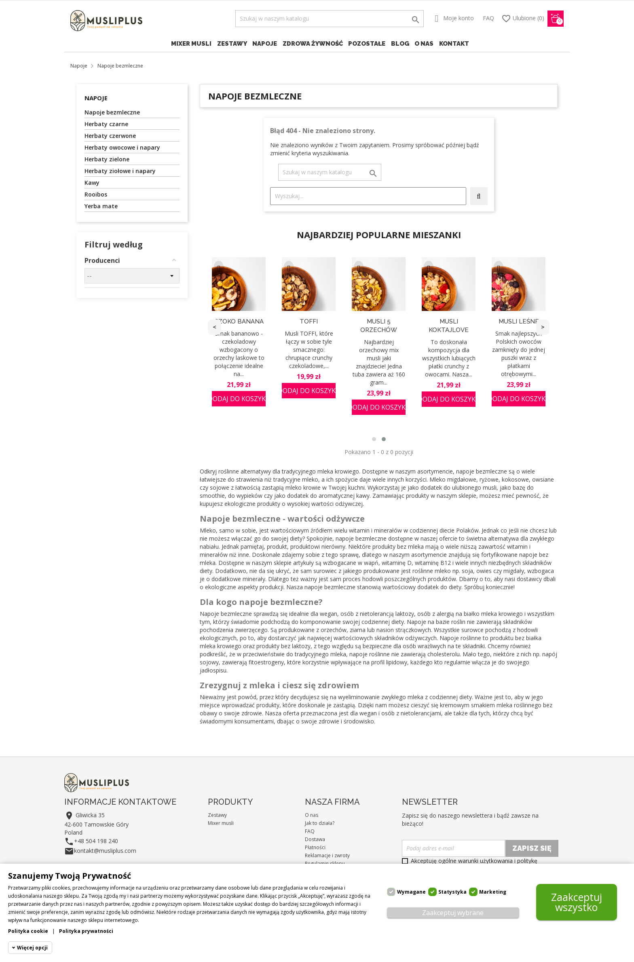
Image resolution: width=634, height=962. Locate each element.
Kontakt (454, 43)
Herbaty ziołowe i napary (120, 171)
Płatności (315, 847)
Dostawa (315, 839)
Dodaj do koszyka (239, 398)
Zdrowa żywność (313, 43)
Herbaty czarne (106, 124)
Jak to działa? (319, 823)
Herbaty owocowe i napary (122, 147)
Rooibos (96, 194)
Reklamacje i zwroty (327, 855)
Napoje (264, 43)
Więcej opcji (32, 947)
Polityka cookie (28, 931)
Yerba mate (101, 206)
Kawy (92, 182)
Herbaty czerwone (110, 136)
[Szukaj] (329, 18)
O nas (423, 43)
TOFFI (309, 321)
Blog (400, 43)
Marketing (492, 891)
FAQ (488, 18)
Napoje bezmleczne (112, 112)
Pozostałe (366, 43)
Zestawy (232, 43)
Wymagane (411, 891)
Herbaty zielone (107, 159)
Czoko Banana (239, 321)
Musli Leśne (519, 321)
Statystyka (452, 891)
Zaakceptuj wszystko (576, 902)
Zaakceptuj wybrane (453, 912)
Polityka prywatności (86, 931)
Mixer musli (191, 43)
